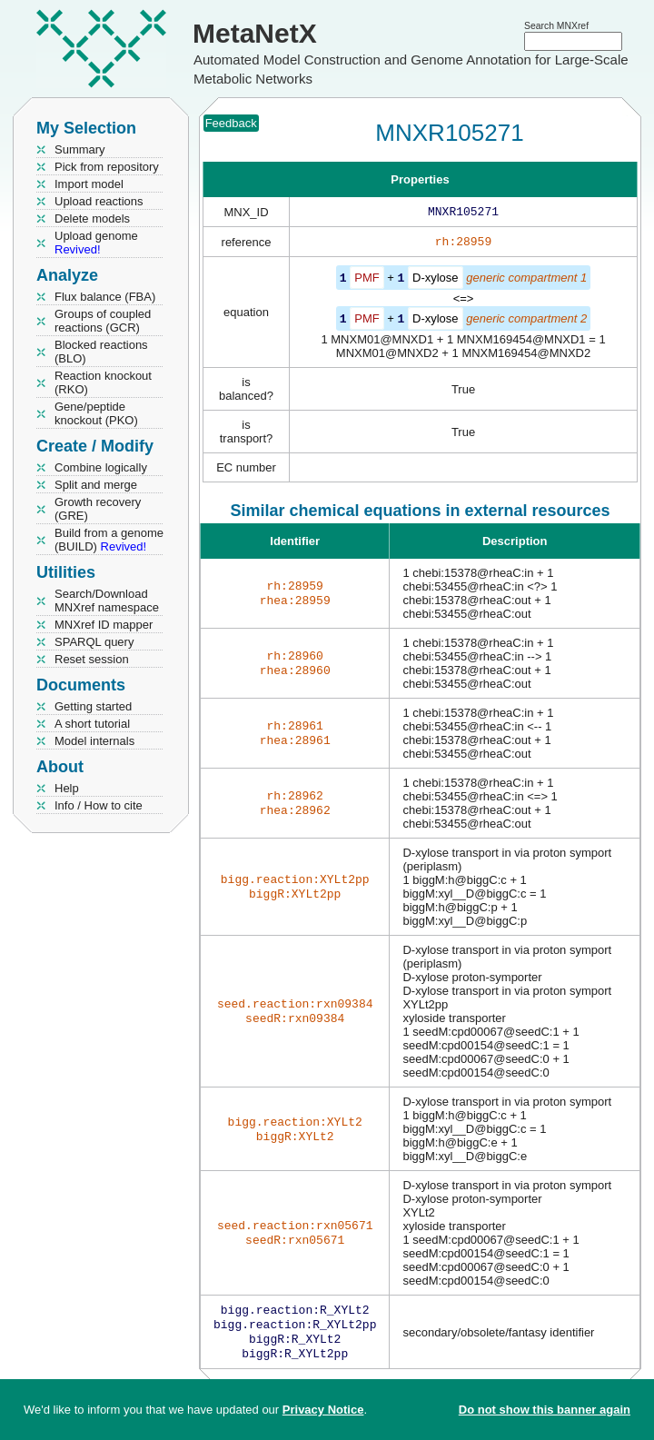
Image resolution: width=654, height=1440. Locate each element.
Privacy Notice (323, 1409)
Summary (79, 149)
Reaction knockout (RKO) (103, 382)
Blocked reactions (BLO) (101, 351)
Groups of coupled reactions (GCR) (102, 320)
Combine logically (100, 467)
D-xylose (435, 281)
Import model (89, 184)
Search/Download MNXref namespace (106, 600)
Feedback (231, 123)
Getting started (93, 706)
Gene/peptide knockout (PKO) (96, 413)
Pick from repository (106, 167)
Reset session (91, 659)
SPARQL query (94, 642)
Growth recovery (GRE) (97, 508)
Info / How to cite (98, 805)
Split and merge (95, 485)
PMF (366, 281)
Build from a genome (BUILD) (109, 539)
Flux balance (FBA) (104, 296)
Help (66, 788)
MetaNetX (255, 33)
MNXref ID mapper (103, 624)
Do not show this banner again (544, 1409)
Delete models (92, 218)
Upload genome (96, 242)
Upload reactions (99, 201)
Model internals (94, 741)
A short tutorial (92, 723)
